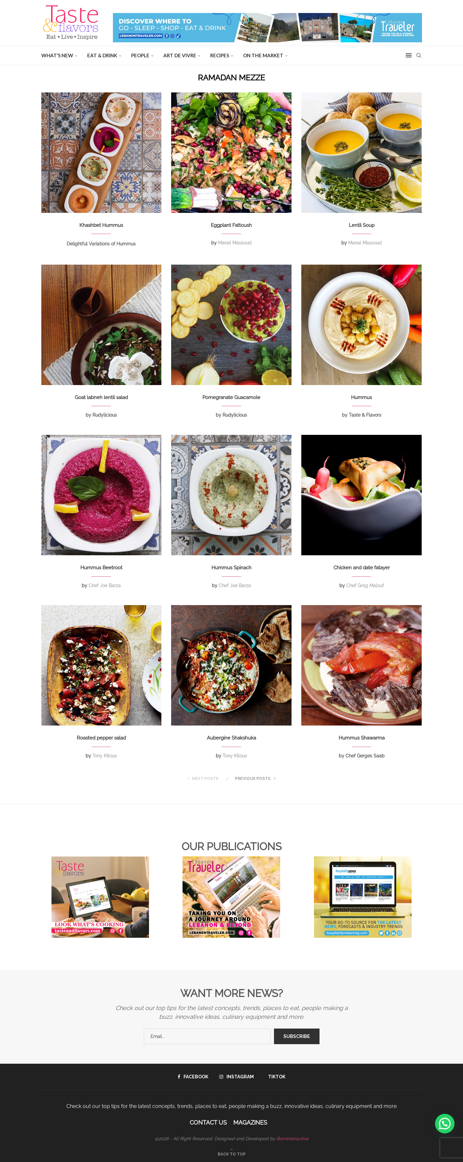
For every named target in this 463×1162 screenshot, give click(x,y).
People (140, 55)
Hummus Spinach (231, 568)
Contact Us (208, 1122)
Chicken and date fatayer (362, 568)
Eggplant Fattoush (231, 225)
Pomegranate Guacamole (231, 397)
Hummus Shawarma (362, 738)
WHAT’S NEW (57, 55)
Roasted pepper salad (101, 738)
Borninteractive (292, 1138)
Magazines (250, 1122)
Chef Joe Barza (105, 585)
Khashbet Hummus (101, 225)
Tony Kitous (104, 755)
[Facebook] (193, 1076)
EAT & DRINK (102, 55)
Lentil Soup (361, 225)
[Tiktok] (275, 1076)
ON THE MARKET (263, 55)
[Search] (418, 55)
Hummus (361, 397)
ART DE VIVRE (179, 55)
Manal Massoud (235, 242)
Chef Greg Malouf (365, 585)
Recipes (219, 55)
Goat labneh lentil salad (101, 397)
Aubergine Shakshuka (231, 738)
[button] (445, 1123)
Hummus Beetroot (101, 568)
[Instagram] (236, 1076)
